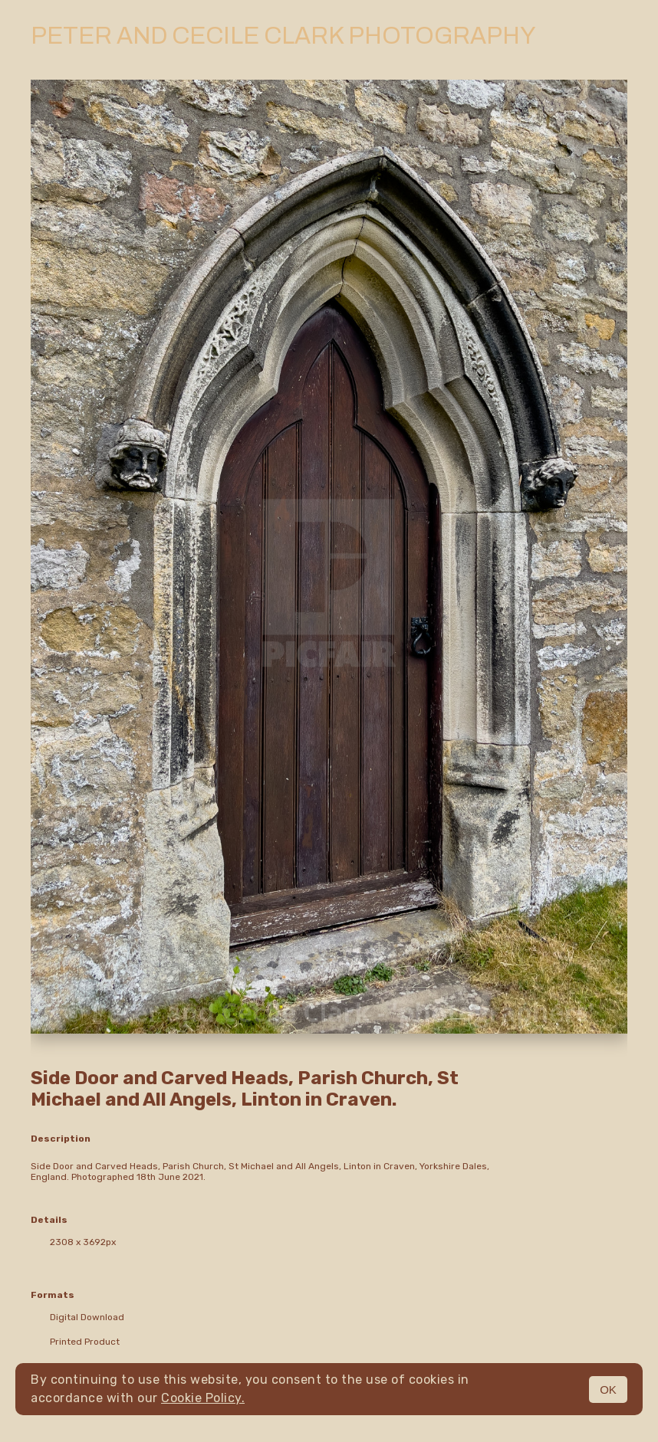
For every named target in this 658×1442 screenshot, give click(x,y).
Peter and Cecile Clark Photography (283, 36)
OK (608, 1389)
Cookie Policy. (203, 1398)
